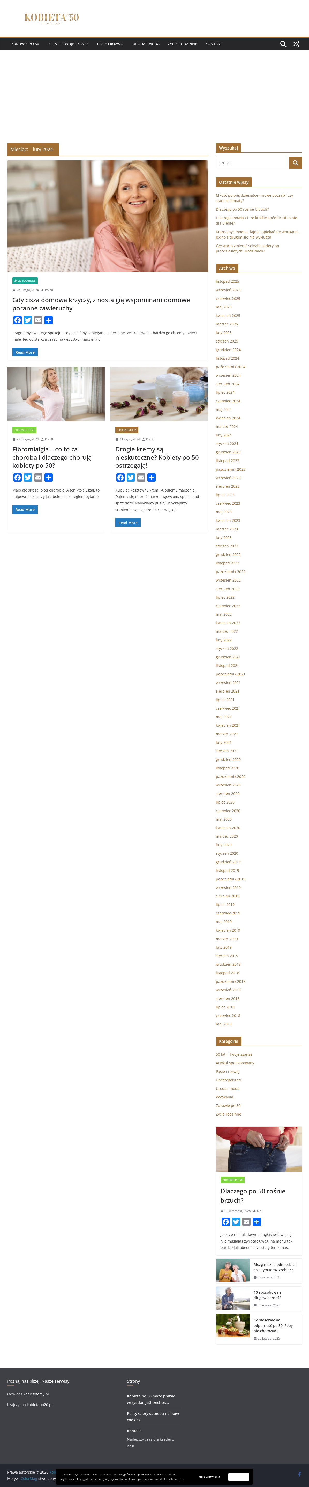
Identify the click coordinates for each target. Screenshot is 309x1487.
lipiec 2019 (225, 904)
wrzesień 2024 (228, 375)
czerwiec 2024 (228, 400)
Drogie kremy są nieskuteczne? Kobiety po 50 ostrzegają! (157, 457)
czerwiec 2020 (228, 810)
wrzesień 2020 (228, 785)
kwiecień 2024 (228, 417)
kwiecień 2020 (228, 827)
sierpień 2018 (227, 998)
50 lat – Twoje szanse (68, 43)
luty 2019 (224, 947)
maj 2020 (224, 819)
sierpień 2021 (227, 691)
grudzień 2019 (228, 861)
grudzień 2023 (228, 452)
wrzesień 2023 (228, 477)
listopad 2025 (227, 281)
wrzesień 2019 (228, 887)
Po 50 (49, 290)
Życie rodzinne (182, 43)
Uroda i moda (146, 43)
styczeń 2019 (227, 955)
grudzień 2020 (228, 759)
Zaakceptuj (238, 1476)
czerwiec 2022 (228, 605)
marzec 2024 (227, 426)
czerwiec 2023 (228, 503)
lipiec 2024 (225, 392)
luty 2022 (224, 639)
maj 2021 (224, 716)
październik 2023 (230, 469)
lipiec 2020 (225, 802)
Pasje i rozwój (110, 43)
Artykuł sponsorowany (235, 1062)
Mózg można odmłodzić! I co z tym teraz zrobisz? (276, 1267)
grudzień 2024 (228, 349)
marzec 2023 (227, 528)
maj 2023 (224, 511)
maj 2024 (224, 409)
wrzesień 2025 (228, 289)
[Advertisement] (154, 89)
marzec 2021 (227, 733)
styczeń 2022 (227, 648)
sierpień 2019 (227, 896)
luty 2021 (224, 742)
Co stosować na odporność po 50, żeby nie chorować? (273, 1325)
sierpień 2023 (227, 486)
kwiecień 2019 (228, 930)
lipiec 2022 (225, 597)
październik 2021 (230, 674)
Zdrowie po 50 (25, 43)
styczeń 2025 (227, 341)
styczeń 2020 (227, 853)
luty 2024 (224, 435)
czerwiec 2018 (228, 1015)
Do (259, 1211)
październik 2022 (230, 571)
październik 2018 (230, 981)
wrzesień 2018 (228, 989)
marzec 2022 (227, 631)
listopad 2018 (227, 972)
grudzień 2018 (228, 964)
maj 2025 (224, 306)
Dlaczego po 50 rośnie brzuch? (242, 209)
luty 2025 (224, 332)
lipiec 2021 (225, 699)
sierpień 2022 (227, 588)
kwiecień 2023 (228, 520)
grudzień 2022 (228, 554)
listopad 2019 (227, 870)
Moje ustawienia (209, 1476)
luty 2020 (224, 844)
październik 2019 (230, 878)
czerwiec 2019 (228, 913)
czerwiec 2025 (228, 298)
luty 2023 (224, 537)
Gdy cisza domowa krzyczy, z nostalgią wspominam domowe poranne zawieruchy (101, 303)
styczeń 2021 (227, 750)
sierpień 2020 (227, 793)
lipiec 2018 (225, 1007)
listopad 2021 (227, 665)
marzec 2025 (227, 324)
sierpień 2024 (227, 383)
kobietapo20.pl (39, 1404)
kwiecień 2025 (228, 315)
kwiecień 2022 (228, 622)
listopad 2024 (227, 358)
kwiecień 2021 (228, 725)
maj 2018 (224, 1024)
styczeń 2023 (227, 546)
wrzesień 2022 (228, 580)
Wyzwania (224, 1097)
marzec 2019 (227, 938)
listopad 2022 (227, 563)
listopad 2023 (227, 460)
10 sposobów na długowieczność (268, 1295)
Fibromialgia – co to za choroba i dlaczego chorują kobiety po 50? (52, 457)
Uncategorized (228, 1079)
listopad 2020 (227, 767)
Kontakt (213, 43)
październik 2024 (230, 366)
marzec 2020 (227, 836)
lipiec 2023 (225, 494)
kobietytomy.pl (35, 1394)
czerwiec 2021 (228, 708)
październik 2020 (230, 776)
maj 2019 (224, 921)
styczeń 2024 (227, 443)
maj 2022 (224, 614)
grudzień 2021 (228, 657)
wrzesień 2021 (228, 682)
